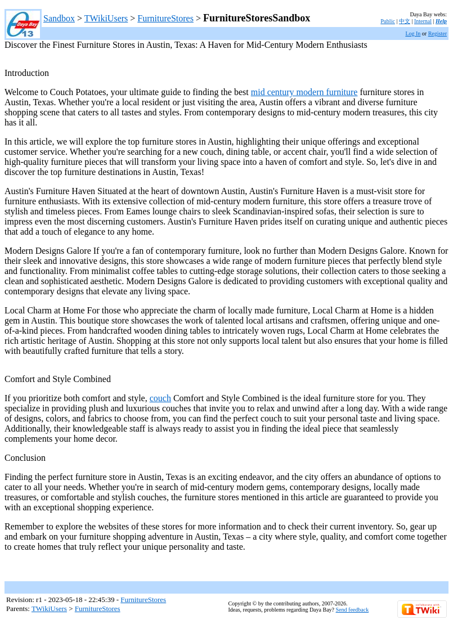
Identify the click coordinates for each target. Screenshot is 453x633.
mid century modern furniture (304, 92)
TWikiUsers (106, 18)
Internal (423, 21)
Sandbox (59, 18)
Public (387, 21)
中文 (404, 21)
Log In (412, 33)
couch (160, 398)
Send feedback (352, 610)
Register (437, 33)
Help (441, 21)
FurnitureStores (165, 18)
